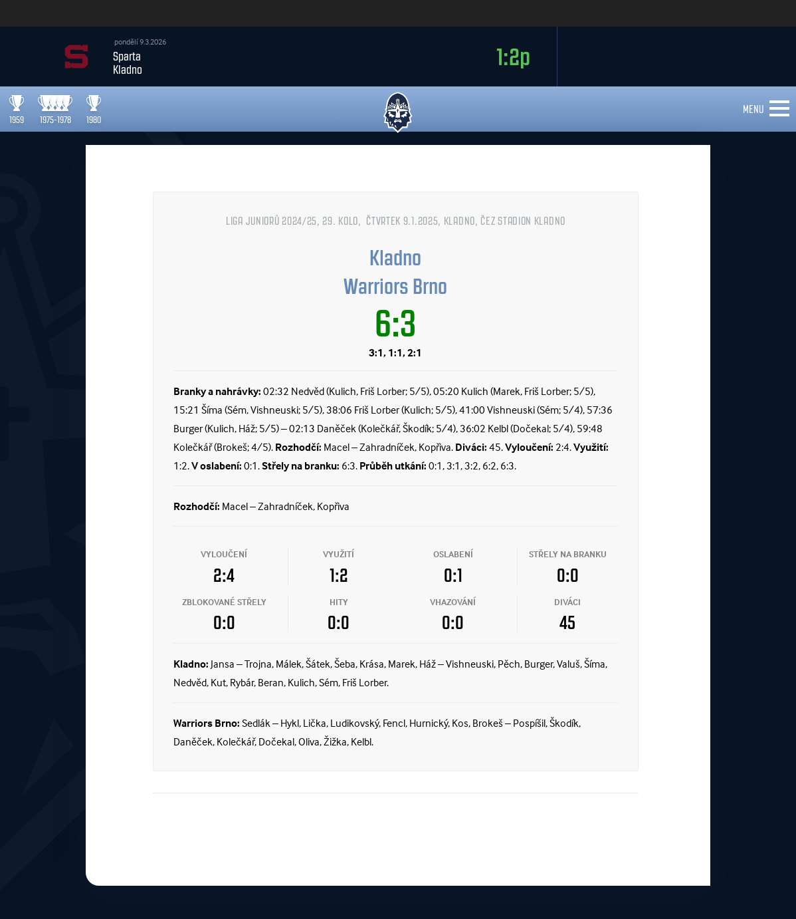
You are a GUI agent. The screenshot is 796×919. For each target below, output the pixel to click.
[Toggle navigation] (779, 109)
